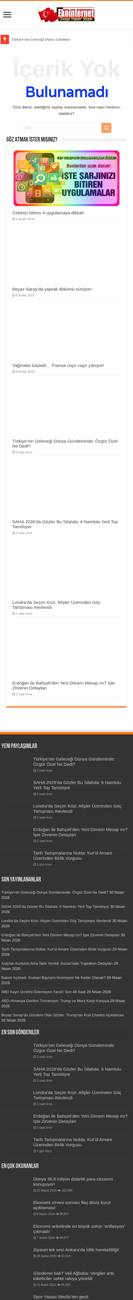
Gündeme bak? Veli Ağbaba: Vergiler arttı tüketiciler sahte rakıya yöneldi (73, 1276)
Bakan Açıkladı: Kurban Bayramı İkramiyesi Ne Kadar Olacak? (53, 977)
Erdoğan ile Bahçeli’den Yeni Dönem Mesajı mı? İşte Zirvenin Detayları (60, 935)
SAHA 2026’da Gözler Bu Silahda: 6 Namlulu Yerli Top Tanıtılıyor (55, 906)
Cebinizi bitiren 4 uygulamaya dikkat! (48, 212)
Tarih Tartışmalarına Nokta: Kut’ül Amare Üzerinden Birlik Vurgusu (72, 855)
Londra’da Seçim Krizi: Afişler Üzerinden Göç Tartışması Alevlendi (56, 921)
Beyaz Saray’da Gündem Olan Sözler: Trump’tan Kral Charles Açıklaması (62, 1015)
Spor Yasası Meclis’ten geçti (61, 1296)
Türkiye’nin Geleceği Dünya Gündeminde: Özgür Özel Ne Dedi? (74, 761)
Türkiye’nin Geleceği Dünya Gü (35, 39)
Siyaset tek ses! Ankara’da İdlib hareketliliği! (76, 1249)
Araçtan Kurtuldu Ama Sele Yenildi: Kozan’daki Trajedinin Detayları (57, 963)
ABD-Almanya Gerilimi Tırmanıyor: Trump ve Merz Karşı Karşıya (55, 1001)
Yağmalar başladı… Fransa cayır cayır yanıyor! (58, 365)
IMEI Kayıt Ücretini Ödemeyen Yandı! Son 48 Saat (43, 992)
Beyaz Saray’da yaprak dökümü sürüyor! (52, 289)
